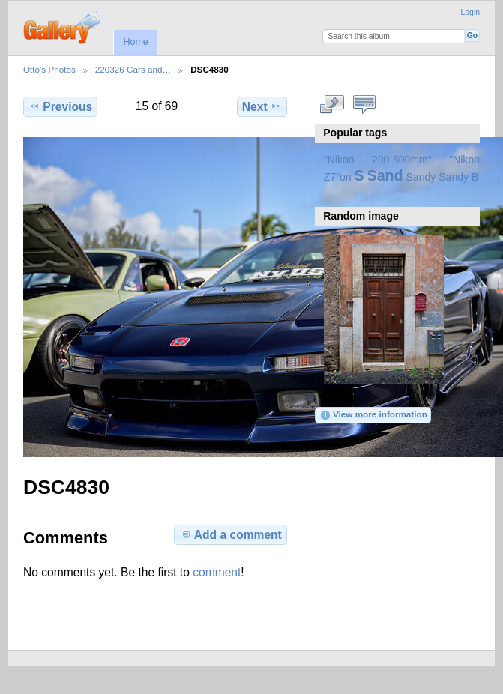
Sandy (421, 177)
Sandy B (458, 177)
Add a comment (231, 534)
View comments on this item (364, 104)
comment (217, 572)
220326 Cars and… (133, 69)
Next (262, 106)
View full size (332, 104)
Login (470, 12)
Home (135, 42)
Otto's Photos (49, 69)
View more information (373, 415)
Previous (60, 106)
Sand (385, 175)
